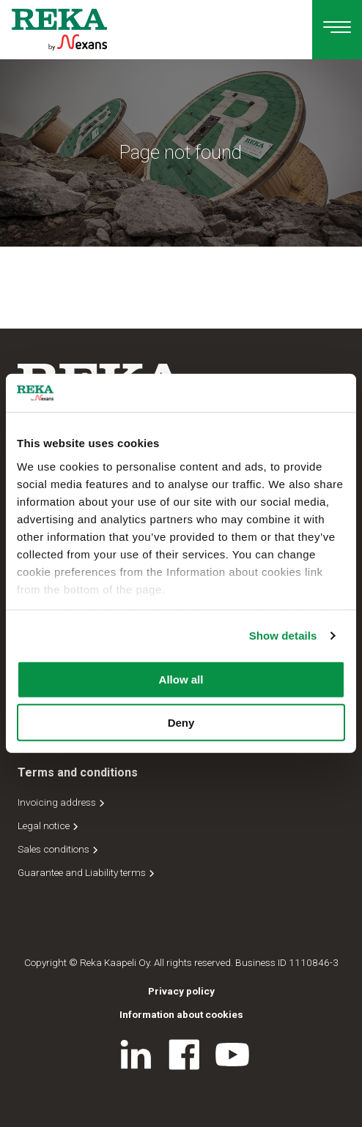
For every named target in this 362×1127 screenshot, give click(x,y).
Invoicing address (62, 802)
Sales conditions (59, 849)
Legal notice (49, 825)
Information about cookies (181, 1014)
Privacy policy (181, 991)
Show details (283, 635)
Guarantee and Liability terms (87, 872)
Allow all (181, 679)
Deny (181, 722)
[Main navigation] (337, 29)
